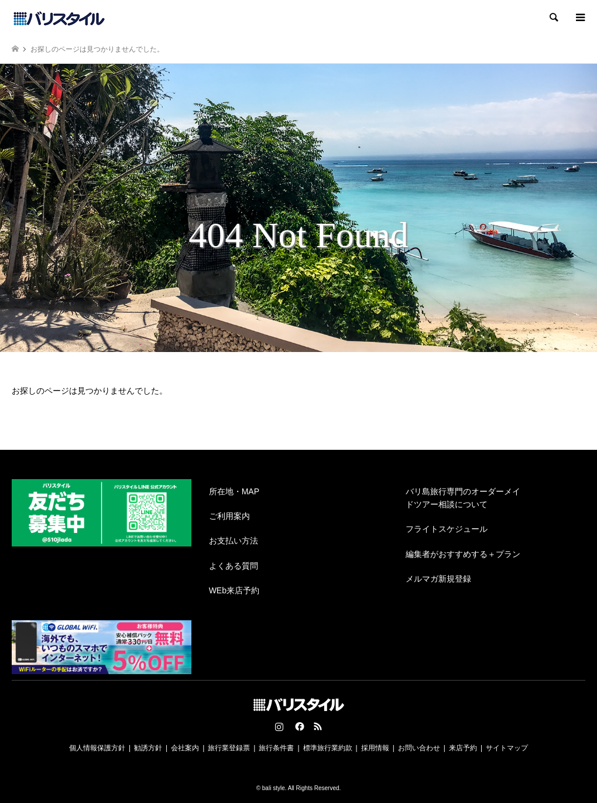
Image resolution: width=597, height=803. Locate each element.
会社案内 (185, 748)
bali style (273, 788)
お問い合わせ (419, 748)
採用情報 (375, 748)
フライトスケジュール (447, 529)
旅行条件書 (276, 748)
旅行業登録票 (229, 748)
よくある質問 (233, 565)
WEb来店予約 (234, 590)
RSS (318, 726)
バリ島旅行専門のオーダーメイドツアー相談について (463, 498)
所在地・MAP (234, 491)
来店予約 (463, 748)
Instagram (279, 726)
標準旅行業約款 (327, 748)
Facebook (298, 726)
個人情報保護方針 (97, 748)
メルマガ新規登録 (438, 578)
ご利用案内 (229, 516)
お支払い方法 (233, 540)
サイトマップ (507, 748)
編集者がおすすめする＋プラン (463, 554)
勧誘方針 (148, 748)
